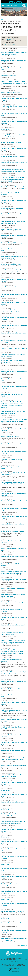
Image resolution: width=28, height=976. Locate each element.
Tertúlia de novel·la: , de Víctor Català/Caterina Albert (12, 633)
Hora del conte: (10, 92)
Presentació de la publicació (13, 468)
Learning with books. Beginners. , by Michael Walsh (14, 939)
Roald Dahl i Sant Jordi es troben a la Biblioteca (11, 660)
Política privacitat (21, 964)
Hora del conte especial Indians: (14, 502)
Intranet (4, 964)
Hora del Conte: (11, 143)
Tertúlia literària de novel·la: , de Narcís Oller (13, 728)
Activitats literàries (10, 44)
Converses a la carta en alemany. (13, 61)
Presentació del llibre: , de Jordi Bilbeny (13, 673)
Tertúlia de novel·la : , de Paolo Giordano (13, 885)
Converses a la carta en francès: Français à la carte (14, 869)
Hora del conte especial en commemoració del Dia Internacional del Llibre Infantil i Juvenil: (13, 651)
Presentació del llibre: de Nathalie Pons (13, 580)
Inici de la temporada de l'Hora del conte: (13, 288)
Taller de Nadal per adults (8, 75)
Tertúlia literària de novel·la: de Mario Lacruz (12, 815)
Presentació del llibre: (13, 341)
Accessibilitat (7, 965)
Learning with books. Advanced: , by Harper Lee (13, 222)
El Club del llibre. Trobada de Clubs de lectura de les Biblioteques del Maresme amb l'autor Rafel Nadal (14, 179)
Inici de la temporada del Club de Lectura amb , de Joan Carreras (13, 271)
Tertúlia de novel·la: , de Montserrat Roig (14, 107)
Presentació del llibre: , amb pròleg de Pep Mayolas (13, 572)
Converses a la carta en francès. (14, 557)
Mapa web (18, 965)
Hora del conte (5, 129)
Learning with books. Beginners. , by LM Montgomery (13, 822)
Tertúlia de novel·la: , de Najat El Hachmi (13, 361)
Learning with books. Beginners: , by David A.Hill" (14, 257)
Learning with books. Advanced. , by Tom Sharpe (14, 892)
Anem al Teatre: (14, 53)
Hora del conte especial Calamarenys (12, 243)
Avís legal (11, 964)
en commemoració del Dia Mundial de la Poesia (14, 711)
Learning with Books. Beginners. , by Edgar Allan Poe (13, 758)
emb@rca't (23, 188)
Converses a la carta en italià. (14, 303)
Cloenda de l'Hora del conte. (12, 395)
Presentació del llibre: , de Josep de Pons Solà (13, 642)
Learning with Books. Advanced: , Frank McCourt (13, 136)
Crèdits (24, 965)
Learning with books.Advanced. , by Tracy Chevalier (12, 775)
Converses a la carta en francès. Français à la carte (14, 326)
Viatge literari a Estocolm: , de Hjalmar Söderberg (13, 355)
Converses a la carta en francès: (14, 69)
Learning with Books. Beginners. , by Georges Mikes (13, 525)
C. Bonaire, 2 (9, 39)
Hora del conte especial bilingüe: (13, 474)
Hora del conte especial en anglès (11, 264)
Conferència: (12, 911)
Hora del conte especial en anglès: (13, 549)
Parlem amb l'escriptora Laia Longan (11, 459)
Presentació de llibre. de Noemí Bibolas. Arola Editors (12, 311)
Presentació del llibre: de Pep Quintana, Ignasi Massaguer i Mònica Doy (14, 83)
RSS (13, 965)
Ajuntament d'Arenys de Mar (9, 5)
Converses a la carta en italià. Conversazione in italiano (14, 99)
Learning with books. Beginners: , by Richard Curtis (13, 170)
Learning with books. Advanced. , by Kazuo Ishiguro (13, 412)
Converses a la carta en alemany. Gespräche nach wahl (14, 122)
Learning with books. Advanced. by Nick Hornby (13, 595)
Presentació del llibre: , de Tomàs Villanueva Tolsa (13, 484)
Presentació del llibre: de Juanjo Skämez (14, 421)
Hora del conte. (12, 532)
